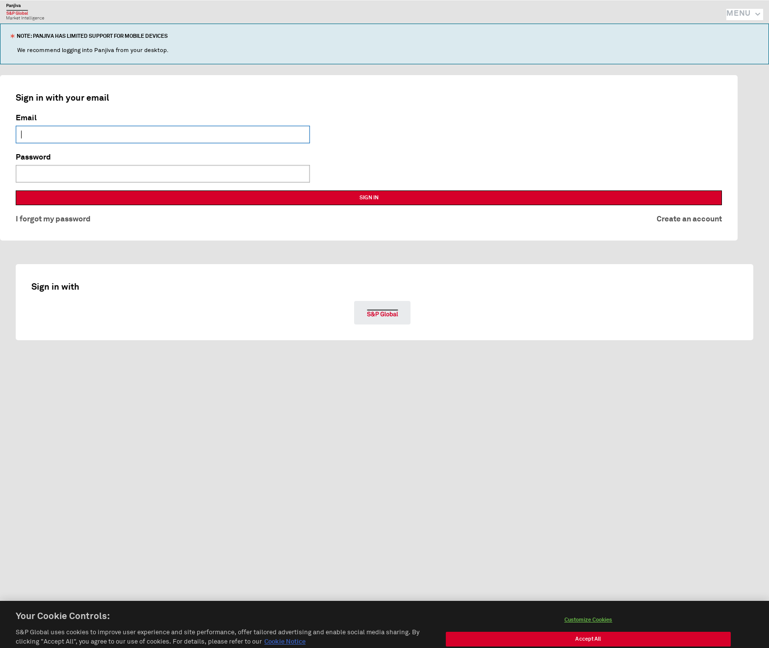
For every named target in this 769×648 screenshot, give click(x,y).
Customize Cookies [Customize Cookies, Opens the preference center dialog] (588, 626)
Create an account (689, 219)
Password (33, 157)
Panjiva (25, 12)
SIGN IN (369, 197)
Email (26, 118)
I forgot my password (53, 219)
